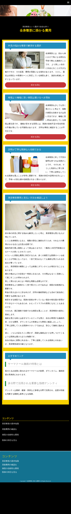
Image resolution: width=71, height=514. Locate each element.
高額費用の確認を (9, 429)
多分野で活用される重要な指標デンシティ (33, 383)
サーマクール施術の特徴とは (25, 363)
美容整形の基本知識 (10, 424)
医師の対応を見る (9, 440)
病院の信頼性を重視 (10, 435)
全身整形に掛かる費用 (35, 30)
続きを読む (35, 85)
